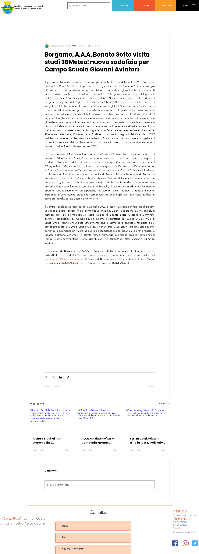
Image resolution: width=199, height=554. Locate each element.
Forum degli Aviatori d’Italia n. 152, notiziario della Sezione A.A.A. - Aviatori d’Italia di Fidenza (146, 441)
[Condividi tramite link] (67, 377)
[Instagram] (186, 543)
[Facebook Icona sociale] (175, 543)
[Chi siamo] (145, 5)
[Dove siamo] (166, 5)
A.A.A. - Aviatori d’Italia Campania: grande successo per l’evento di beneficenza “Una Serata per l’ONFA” (99, 441)
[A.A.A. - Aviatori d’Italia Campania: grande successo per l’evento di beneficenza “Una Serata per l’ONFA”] (99, 421)
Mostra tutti (164, 403)
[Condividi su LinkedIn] (60, 377)
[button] (185, 5)
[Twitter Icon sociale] (195, 543)
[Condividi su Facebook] (46, 377)
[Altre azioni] (153, 45)
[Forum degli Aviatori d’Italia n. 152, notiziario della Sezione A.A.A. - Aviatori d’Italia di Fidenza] (147, 421)
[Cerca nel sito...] (88, 6)
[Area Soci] (123, 5)
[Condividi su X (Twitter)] (53, 377)
